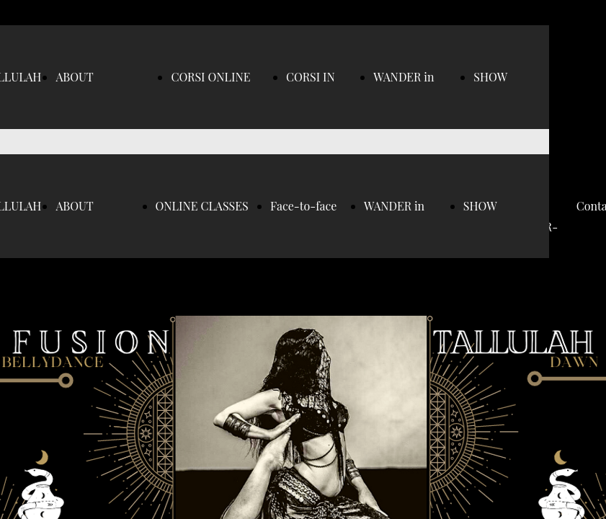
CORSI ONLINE (210, 76)
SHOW (490, 76)
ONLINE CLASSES (202, 205)
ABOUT (74, 76)
